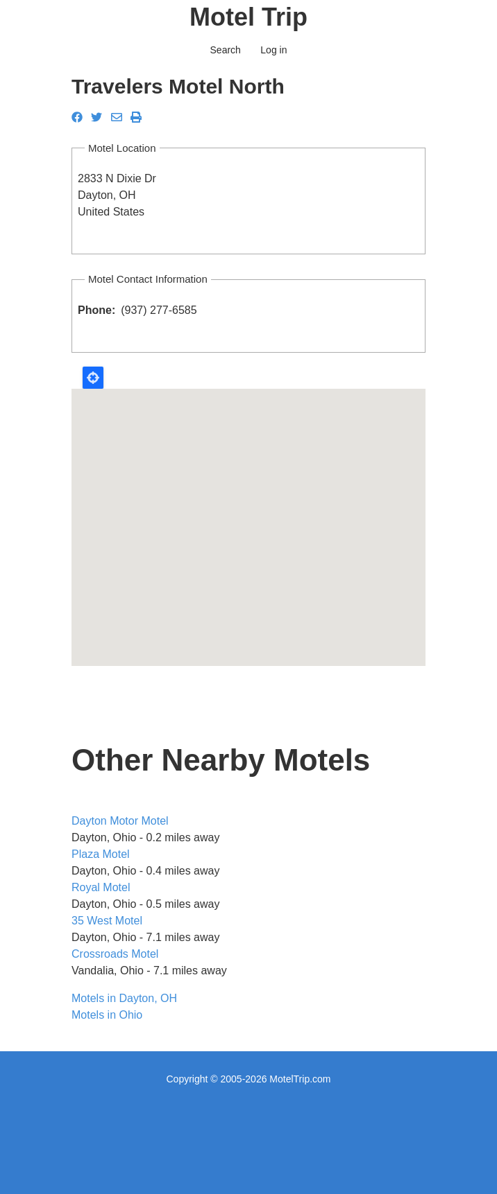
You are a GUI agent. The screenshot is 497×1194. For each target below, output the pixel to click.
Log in (273, 49)
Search (225, 49)
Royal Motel (100, 887)
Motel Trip (248, 17)
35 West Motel (106, 921)
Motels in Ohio (106, 1015)
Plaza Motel (100, 854)
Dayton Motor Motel (120, 821)
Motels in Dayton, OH (124, 998)
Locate (93, 378)
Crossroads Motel (114, 954)
